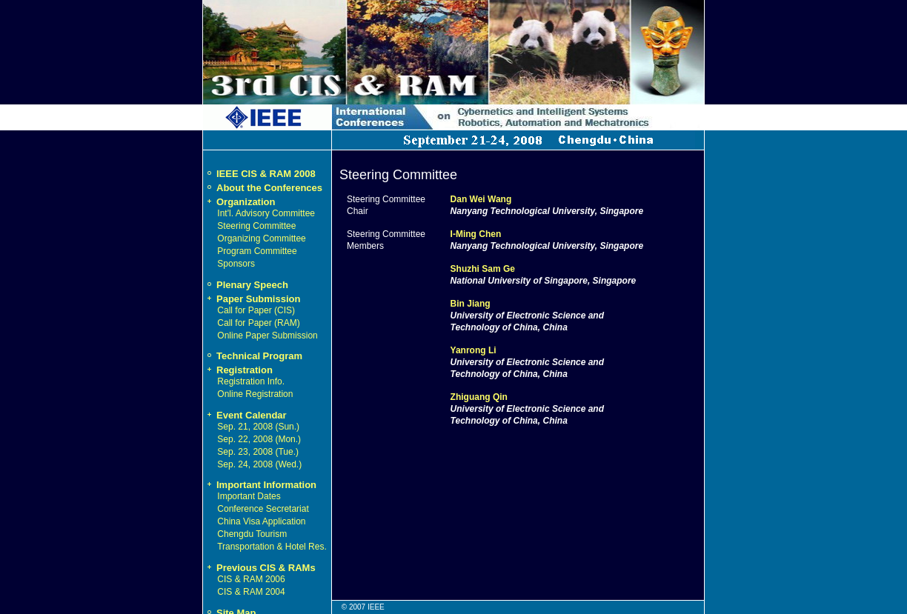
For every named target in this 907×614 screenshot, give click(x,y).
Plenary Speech (252, 284)
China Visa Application (261, 521)
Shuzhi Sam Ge (483, 269)
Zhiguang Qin (479, 397)
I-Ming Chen (476, 234)
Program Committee (256, 251)
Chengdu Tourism (252, 534)
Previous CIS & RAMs (259, 567)
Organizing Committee (261, 238)
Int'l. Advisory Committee (266, 213)
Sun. (287, 426)
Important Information (259, 484)
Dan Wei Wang (481, 199)
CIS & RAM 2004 (251, 592)
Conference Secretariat (262, 509)
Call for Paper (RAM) (258, 323)
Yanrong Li (473, 350)
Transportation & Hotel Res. (272, 546)
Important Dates (248, 496)
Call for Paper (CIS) (256, 310)
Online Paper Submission (267, 335)
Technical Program (259, 355)
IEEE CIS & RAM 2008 (266, 173)
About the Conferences (269, 187)
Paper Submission (251, 298)
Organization (239, 201)
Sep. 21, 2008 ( (247, 426)
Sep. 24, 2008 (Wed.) (259, 464)
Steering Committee (256, 226)
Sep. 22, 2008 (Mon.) (259, 439)
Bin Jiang (471, 303)
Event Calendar (245, 415)
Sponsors (236, 263)
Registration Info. (251, 381)
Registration (238, 370)
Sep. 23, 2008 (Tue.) (258, 452)
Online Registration (255, 394)
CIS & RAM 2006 (251, 579)
